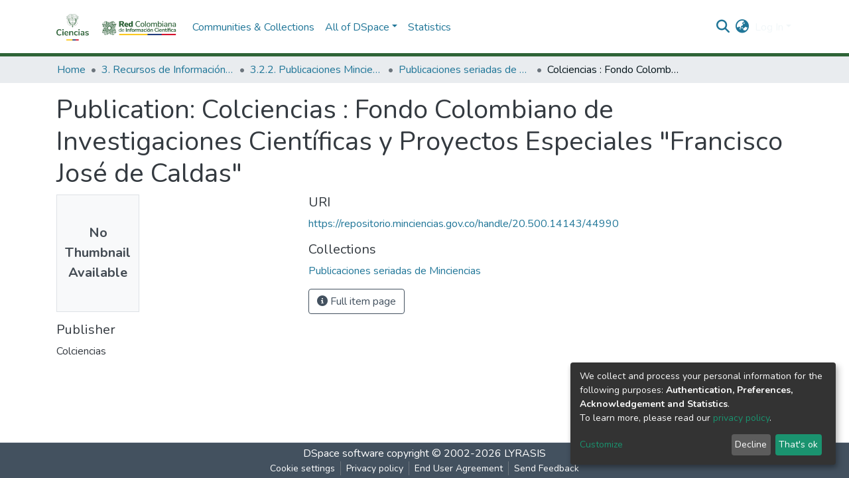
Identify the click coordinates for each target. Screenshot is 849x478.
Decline (751, 444)
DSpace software (343, 453)
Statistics (429, 27)
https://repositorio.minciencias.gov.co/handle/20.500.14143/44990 (463, 223)
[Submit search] (723, 27)
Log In (769, 27)
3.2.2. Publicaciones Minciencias (316, 69)
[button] (742, 27)
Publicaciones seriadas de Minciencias (465, 69)
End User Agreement (459, 468)
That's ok (798, 444)
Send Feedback (546, 468)
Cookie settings (302, 468)
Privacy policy (374, 468)
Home (71, 69)
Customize (601, 444)
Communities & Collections (253, 27)
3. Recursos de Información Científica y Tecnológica (167, 69)
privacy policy (741, 418)
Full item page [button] (356, 301)
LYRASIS (525, 453)
